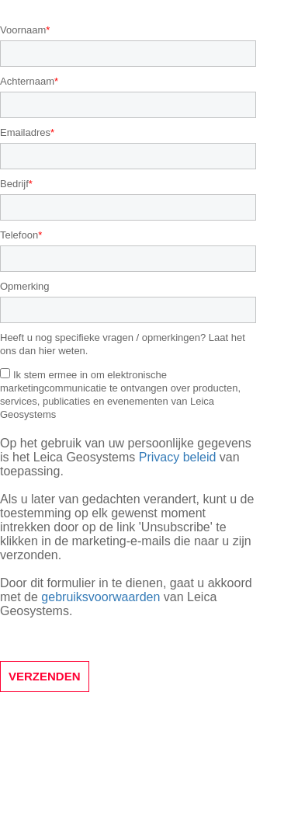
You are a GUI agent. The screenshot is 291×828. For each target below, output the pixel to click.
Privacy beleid (178, 457)
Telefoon (19, 235)
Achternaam (27, 81)
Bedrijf (14, 184)
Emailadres (25, 132)
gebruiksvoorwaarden (100, 597)
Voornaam (23, 30)
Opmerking (25, 286)
